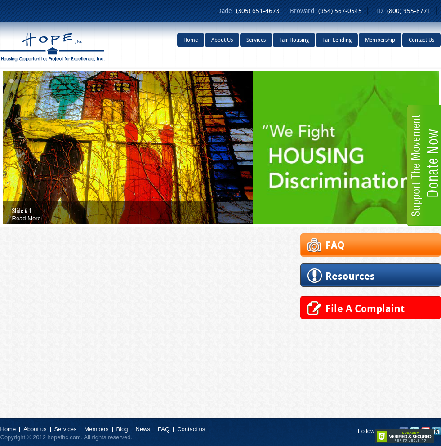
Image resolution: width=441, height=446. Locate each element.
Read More (26, 218)
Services (256, 39)
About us (34, 429)
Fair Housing (294, 39)
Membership (380, 39)
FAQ (163, 429)
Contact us (191, 429)
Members (96, 429)
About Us (222, 39)
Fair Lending (337, 39)
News (143, 429)
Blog (122, 429)
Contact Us (421, 39)
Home (190, 39)
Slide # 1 (22, 210)
